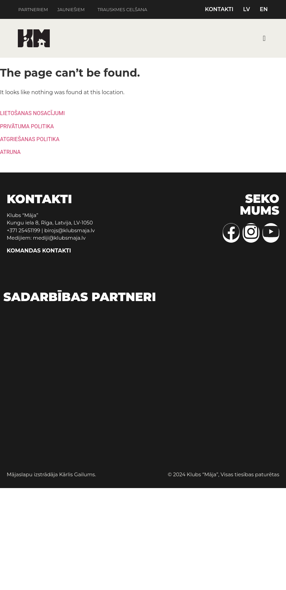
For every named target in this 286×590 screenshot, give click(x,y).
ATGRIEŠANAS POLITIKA (30, 139)
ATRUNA (10, 152)
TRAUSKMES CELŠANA (122, 9)
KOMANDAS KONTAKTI (39, 250)
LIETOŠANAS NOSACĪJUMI (32, 113)
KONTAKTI (219, 9)
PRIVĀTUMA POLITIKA (27, 126)
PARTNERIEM (33, 9)
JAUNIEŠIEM (70, 9)
